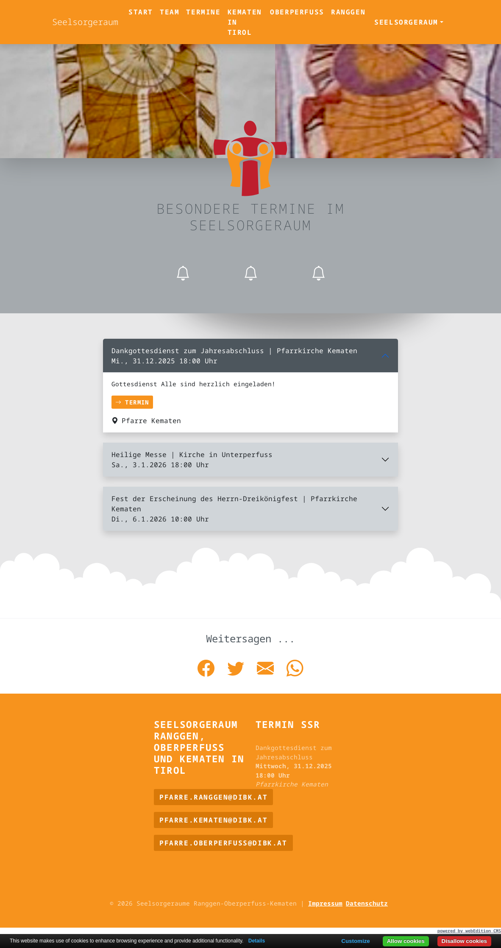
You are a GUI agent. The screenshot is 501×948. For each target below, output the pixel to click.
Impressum (325, 903)
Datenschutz (367, 903)
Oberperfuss (297, 12)
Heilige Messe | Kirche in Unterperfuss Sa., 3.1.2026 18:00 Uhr (192, 459)
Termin (132, 402)
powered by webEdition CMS (469, 931)
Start (140, 12)
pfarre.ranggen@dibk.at (213, 797)
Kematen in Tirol (245, 22)
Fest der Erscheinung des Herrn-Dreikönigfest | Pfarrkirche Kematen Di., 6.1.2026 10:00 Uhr (234, 509)
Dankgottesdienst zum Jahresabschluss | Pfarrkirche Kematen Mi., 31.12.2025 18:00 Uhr (234, 355)
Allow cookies (406, 941)
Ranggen (348, 12)
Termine (203, 12)
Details (256, 941)
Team (169, 12)
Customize (355, 941)
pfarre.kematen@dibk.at (213, 820)
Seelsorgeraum (85, 22)
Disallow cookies (464, 941)
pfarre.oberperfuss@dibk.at (223, 843)
